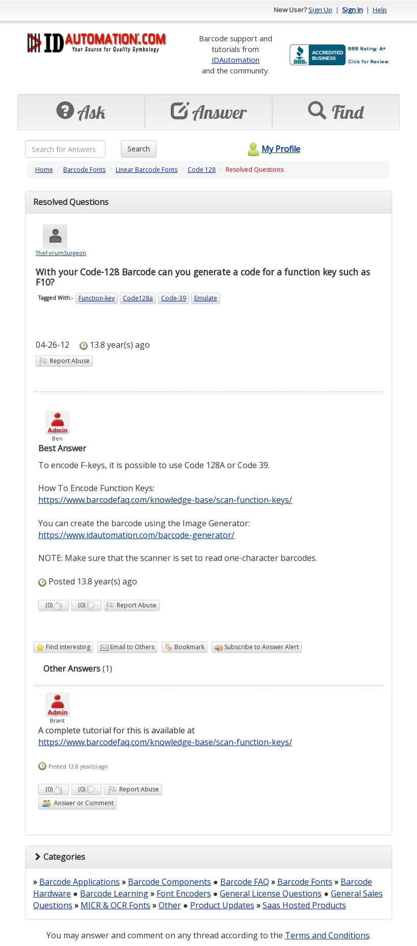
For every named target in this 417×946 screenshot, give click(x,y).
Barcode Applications (79, 881)
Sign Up (320, 9)
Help (380, 9)
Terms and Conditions (327, 935)
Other (170, 905)
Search (138, 149)
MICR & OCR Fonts (115, 905)
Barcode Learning (114, 893)
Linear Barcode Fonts (146, 169)
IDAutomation (235, 60)
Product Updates (222, 905)
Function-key (97, 298)
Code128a (138, 298)
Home (44, 169)
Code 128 (202, 169)
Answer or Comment (77, 803)
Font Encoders (184, 893)
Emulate (205, 298)
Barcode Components (169, 881)
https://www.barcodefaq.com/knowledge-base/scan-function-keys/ (165, 499)
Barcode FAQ (244, 881)
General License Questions (271, 893)
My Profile (272, 149)
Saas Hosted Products (304, 905)
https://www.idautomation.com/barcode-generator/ (136, 535)
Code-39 (173, 298)
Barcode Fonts (84, 169)
